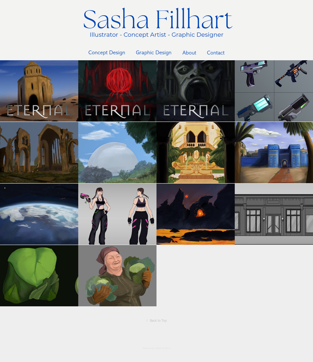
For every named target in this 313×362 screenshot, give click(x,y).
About (189, 52)
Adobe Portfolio (162, 348)
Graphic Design (153, 52)
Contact (216, 52)
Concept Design (106, 52)
